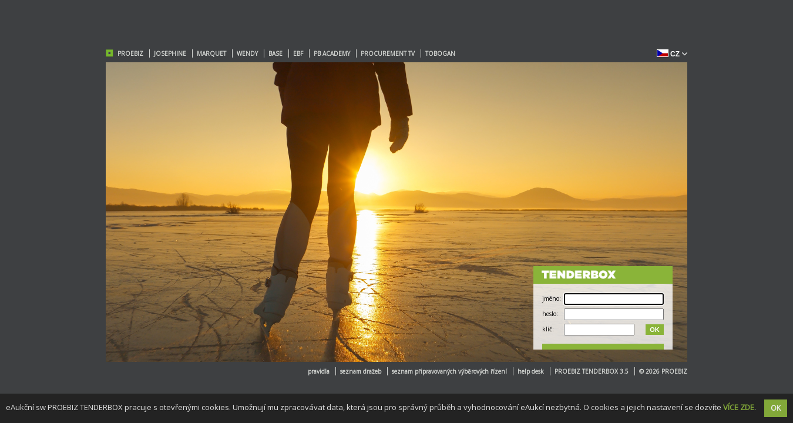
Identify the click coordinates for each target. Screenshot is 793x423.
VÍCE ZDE (738, 407)
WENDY (247, 53)
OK (655, 329)
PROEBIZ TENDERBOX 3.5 (592, 371)
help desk (531, 371)
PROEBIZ (130, 53)
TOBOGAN (440, 53)
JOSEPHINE (170, 53)
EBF (298, 53)
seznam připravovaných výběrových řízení (449, 371)
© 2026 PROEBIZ (663, 371)
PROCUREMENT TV (388, 53)
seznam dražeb (360, 371)
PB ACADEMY (332, 53)
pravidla (319, 371)
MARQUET (211, 53)
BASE (275, 53)
